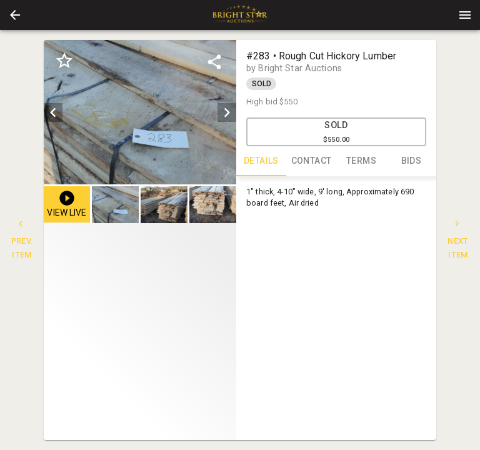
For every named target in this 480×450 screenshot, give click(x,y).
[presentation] (240, 15)
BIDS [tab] (411, 161)
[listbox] (140, 112)
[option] (140, 112)
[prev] (53, 112)
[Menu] (465, 15)
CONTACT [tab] (311, 161)
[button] (15, 15)
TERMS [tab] (361, 161)
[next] (227, 112)
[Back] (15, 15)
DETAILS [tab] (261, 161)
